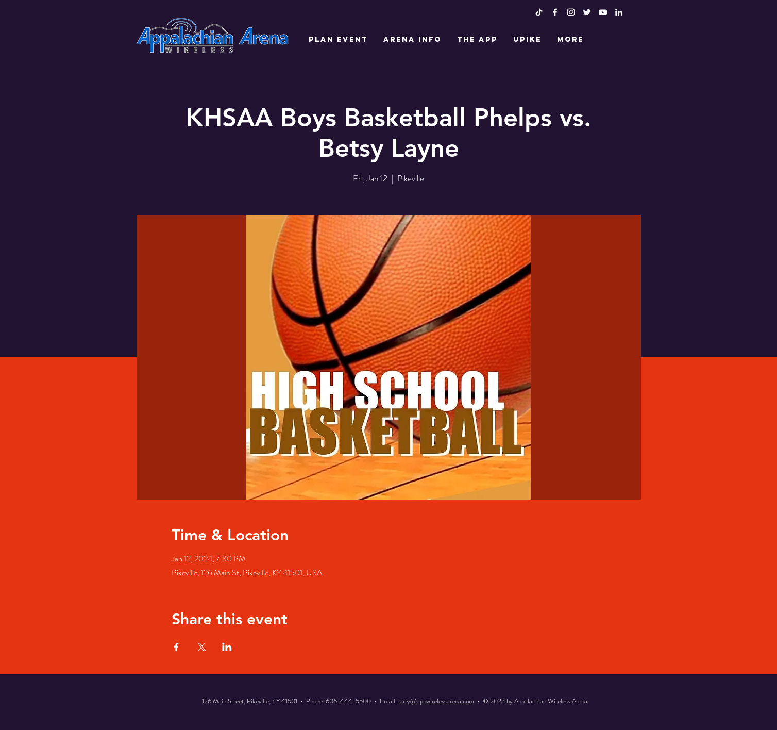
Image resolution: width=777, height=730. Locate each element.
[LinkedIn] (619, 12)
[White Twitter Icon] (587, 12)
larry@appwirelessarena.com (436, 701)
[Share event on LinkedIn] (227, 647)
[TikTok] (539, 12)
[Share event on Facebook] (176, 647)
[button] (338, 39)
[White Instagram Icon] (571, 12)
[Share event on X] (202, 647)
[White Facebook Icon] (555, 12)
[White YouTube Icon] (603, 12)
